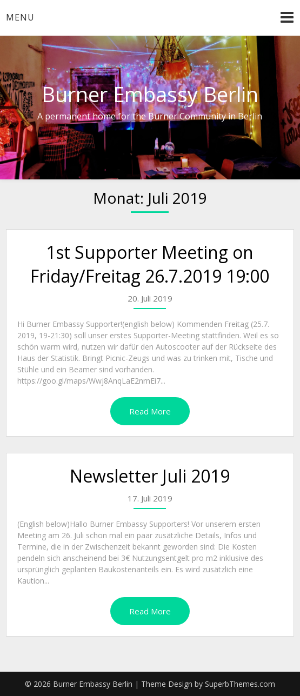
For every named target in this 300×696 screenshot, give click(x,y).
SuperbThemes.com (240, 684)
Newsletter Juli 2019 (150, 475)
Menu (20, 17)
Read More (150, 411)
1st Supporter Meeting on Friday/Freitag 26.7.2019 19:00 (149, 264)
